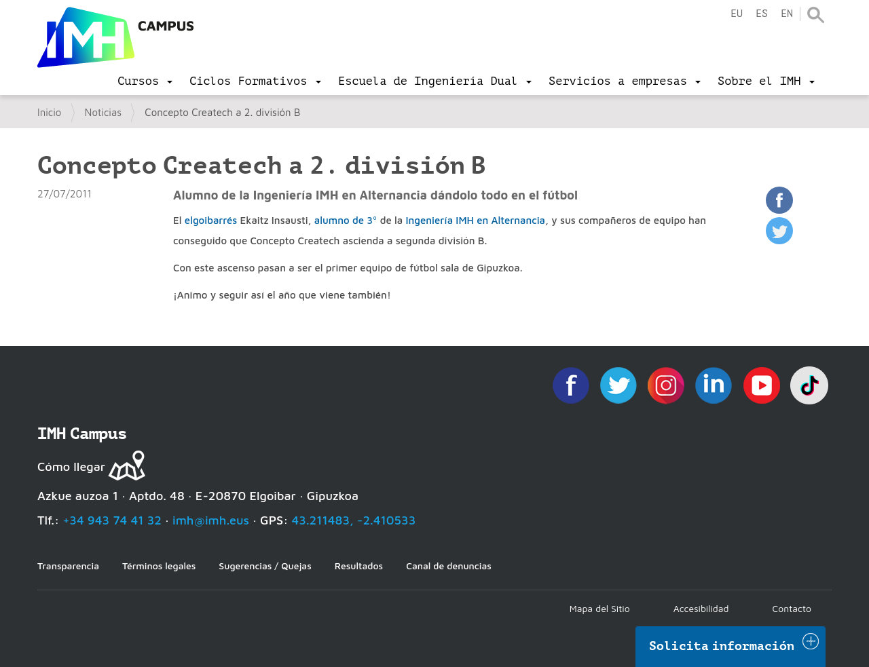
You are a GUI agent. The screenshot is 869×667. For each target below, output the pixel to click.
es (762, 14)
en (787, 14)
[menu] (144, 81)
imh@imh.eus (210, 520)
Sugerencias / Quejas (265, 565)
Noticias (103, 112)
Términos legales (159, 565)
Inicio (49, 112)
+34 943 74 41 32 (112, 520)
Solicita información (721, 646)
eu (737, 14)
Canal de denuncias (449, 565)
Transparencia (68, 565)
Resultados (359, 565)
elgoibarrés (211, 220)
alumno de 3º (345, 220)
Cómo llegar (71, 466)
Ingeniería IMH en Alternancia (475, 220)
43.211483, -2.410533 (354, 520)
